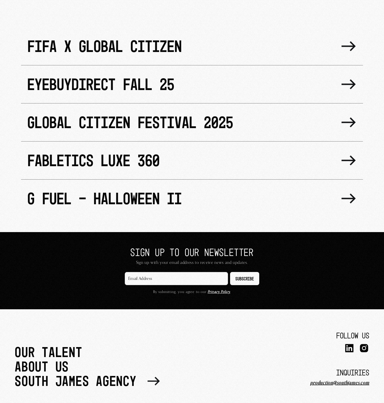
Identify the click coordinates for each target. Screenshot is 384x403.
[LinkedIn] (349, 349)
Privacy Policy (219, 292)
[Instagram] (364, 349)
